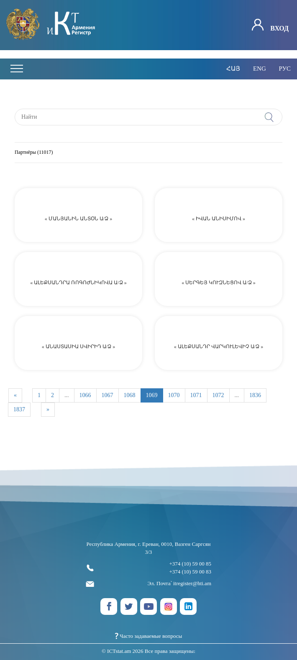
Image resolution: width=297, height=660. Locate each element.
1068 (130, 395)
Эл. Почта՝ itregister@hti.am (148, 583)
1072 (218, 395)
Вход (270, 25)
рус (285, 68)
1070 (174, 395)
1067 (107, 395)
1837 (19, 409)
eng (259, 68)
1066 (85, 395)
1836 (255, 395)
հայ (233, 68)
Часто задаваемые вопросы (148, 636)
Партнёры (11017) (34, 152)
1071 (196, 395)
